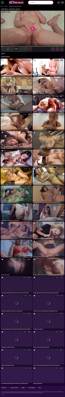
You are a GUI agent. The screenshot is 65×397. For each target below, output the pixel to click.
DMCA (23, 387)
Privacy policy (32, 387)
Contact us (4, 387)
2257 (40, 387)
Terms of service (14, 387)
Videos (5, 6)
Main (1, 6)
